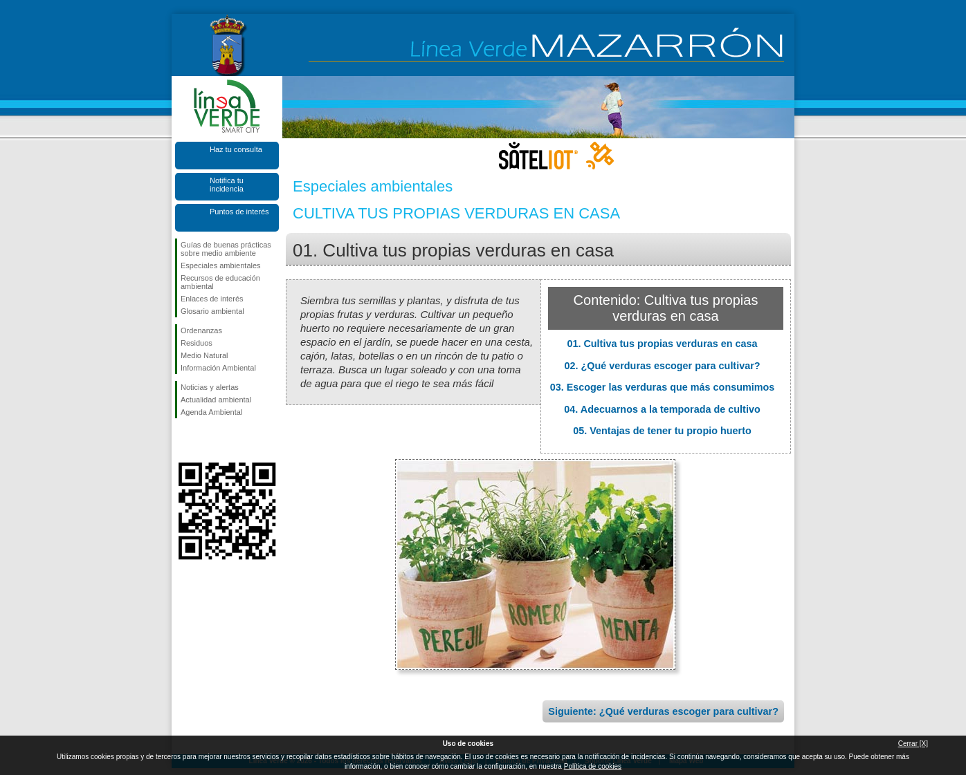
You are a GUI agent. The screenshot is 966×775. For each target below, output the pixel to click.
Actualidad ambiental (216, 399)
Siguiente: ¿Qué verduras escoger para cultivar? (663, 711)
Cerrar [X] (913, 743)
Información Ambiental (218, 368)
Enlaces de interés (212, 299)
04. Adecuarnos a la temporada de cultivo (662, 409)
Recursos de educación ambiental (220, 282)
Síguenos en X (206, 440)
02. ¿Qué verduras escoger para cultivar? (662, 365)
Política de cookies (592, 766)
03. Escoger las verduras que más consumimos (662, 387)
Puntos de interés (239, 211)
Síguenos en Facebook (183, 440)
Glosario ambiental (212, 311)
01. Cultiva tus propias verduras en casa (662, 343)
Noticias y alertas (210, 387)
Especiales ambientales (221, 265)
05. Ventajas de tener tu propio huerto (662, 430)
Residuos (196, 343)
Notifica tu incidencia (227, 184)
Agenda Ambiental (211, 412)
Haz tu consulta (236, 149)
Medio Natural (204, 355)
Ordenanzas (201, 330)
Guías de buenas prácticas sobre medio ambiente (226, 249)
